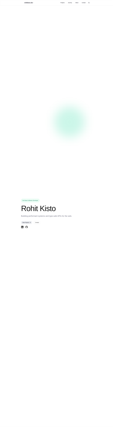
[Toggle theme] (89, 2)
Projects (62, 2)
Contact (84, 2)
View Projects (26, 222)
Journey (70, 2)
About (76, 2)
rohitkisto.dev (28, 3)
